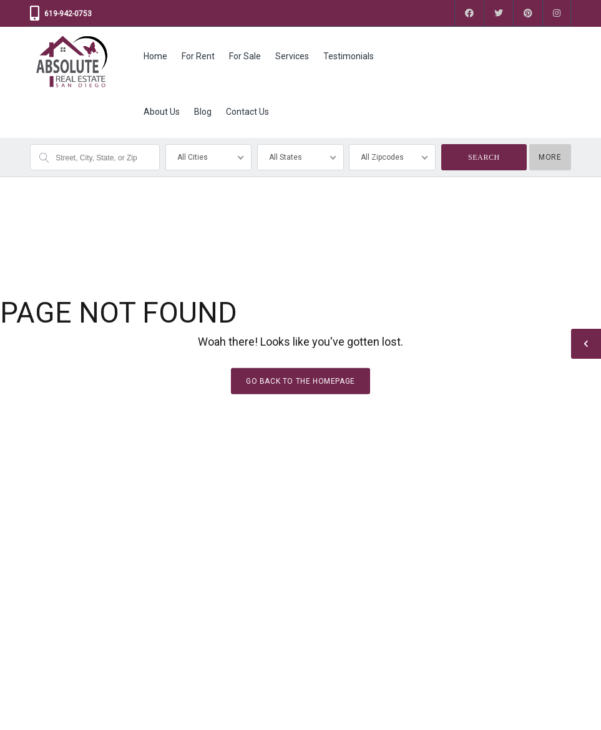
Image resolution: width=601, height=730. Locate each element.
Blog (203, 112)
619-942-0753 (68, 13)
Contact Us (247, 112)
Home (155, 56)
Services (292, 56)
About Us (162, 112)
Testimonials (348, 56)
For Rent (198, 56)
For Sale (245, 56)
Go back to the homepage (300, 381)
